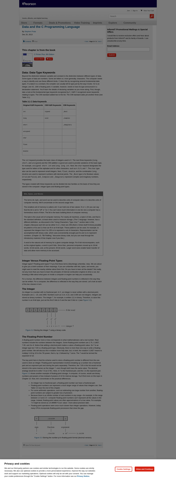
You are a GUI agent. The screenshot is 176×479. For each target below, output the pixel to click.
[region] (88, 469)
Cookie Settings (123, 469)
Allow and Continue (144, 469)
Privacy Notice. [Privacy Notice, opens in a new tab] (83, 476)
